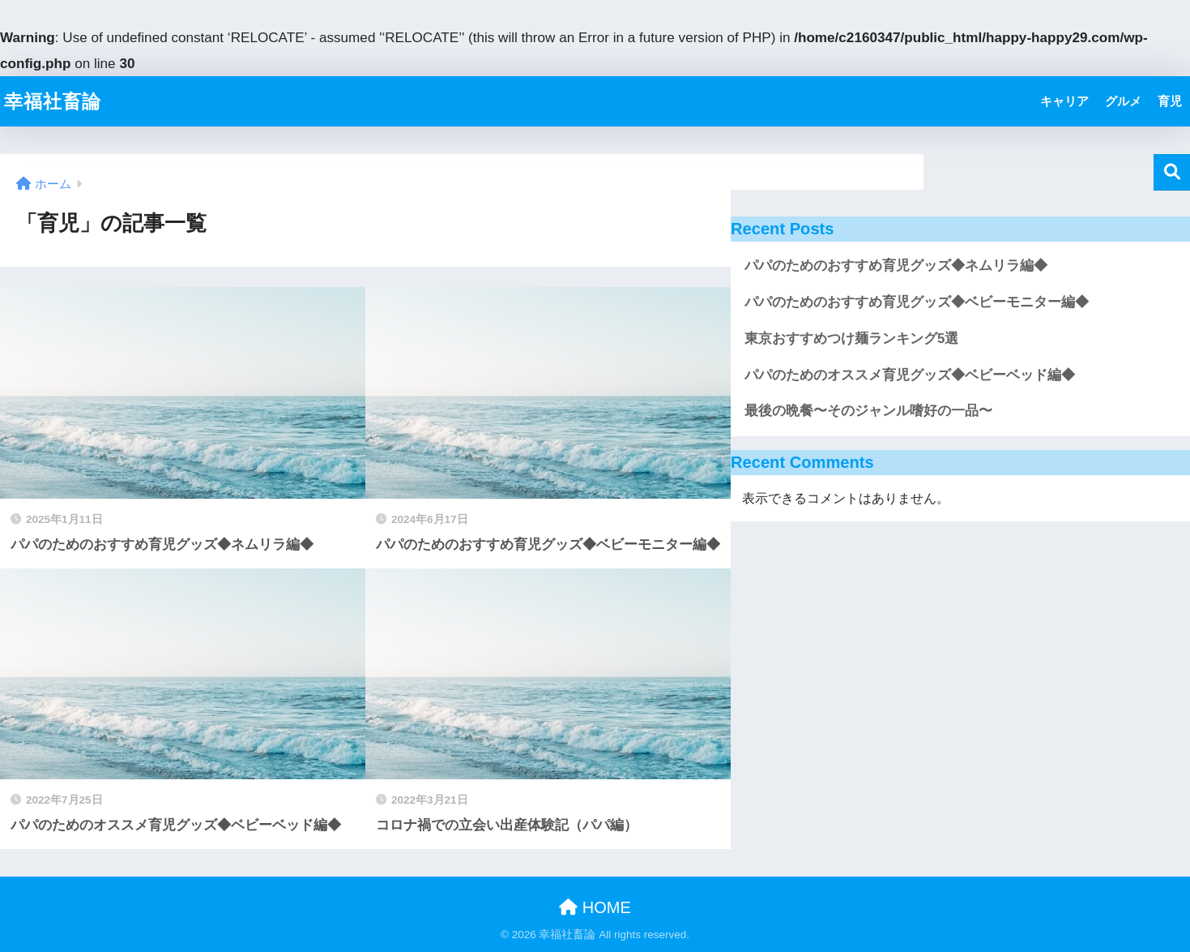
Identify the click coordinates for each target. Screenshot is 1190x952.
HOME (595, 907)
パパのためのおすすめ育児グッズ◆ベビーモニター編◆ (916, 302)
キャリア (1064, 101)
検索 (1172, 172)
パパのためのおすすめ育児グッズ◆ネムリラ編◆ (895, 265)
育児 (1170, 101)
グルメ (1123, 101)
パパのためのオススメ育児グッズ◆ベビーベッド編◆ (909, 375)
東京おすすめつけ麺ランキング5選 (851, 338)
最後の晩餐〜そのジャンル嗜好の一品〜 (868, 410)
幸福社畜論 (52, 101)
